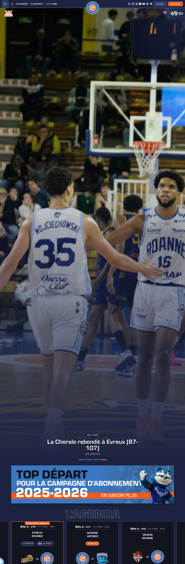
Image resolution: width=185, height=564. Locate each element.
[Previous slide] (4, 236)
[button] (5, 4)
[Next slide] (181, 236)
